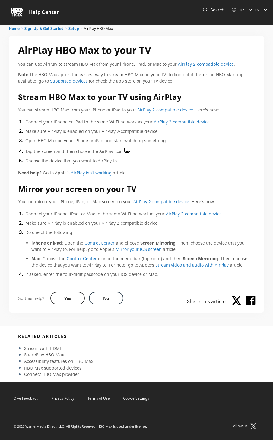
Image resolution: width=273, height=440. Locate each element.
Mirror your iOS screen (139, 249)
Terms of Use (98, 398)
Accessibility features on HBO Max (58, 361)
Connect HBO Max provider (51, 374)
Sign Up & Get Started (44, 28)
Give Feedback (26, 398)
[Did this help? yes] (67, 298)
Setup (73, 28)
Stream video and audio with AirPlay (192, 265)
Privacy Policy (62, 398)
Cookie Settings (136, 398)
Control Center (99, 243)
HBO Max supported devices (52, 368)
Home (14, 28)
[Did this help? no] (106, 298)
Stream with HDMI (42, 348)
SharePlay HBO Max (44, 354)
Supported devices (69, 81)
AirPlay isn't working (91, 173)
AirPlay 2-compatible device (206, 64)
